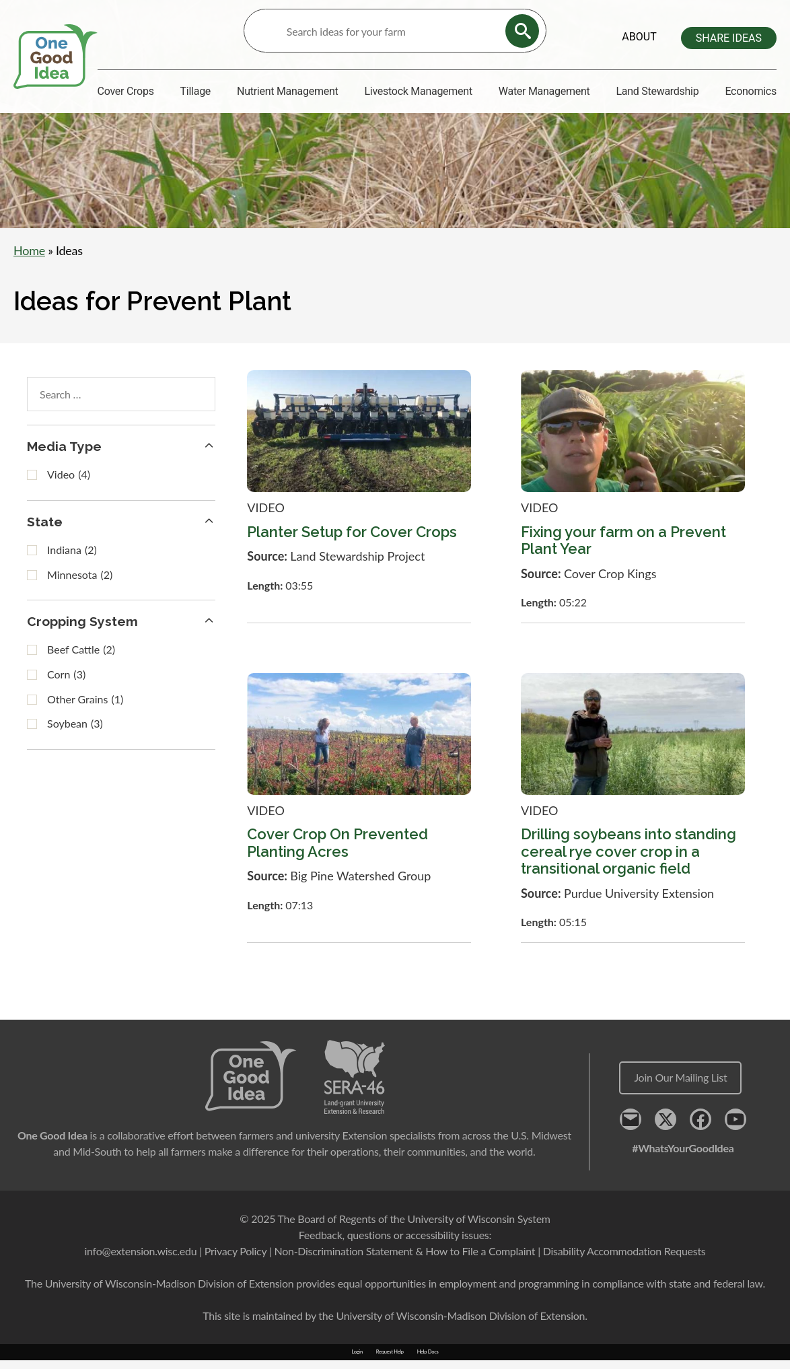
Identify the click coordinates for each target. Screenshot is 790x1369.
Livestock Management (418, 91)
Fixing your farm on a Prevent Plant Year (623, 549)
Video (68, 485)
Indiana (72, 560)
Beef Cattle (81, 661)
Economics (751, 91)
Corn (66, 685)
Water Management (544, 91)
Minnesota (79, 585)
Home (29, 257)
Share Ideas (729, 38)
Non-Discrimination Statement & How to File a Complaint (404, 1259)
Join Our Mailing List (680, 1086)
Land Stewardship (657, 91)
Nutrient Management (287, 91)
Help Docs (428, 1361)
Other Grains (85, 710)
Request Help (390, 1361)
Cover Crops (126, 91)
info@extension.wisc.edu (140, 1259)
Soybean (75, 734)
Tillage (195, 91)
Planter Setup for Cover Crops (352, 541)
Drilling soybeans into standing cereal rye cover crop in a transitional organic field (628, 861)
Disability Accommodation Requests (624, 1259)
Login (356, 1361)
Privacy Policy (235, 1259)
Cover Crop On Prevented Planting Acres (337, 852)
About (639, 36)
